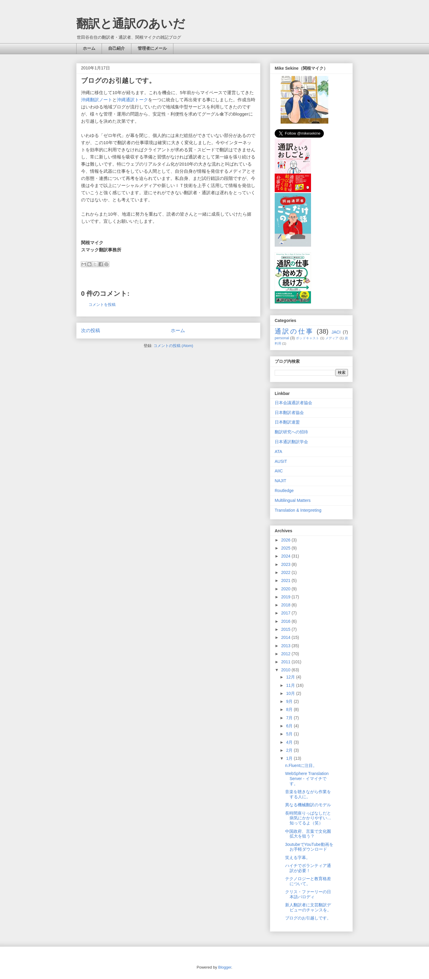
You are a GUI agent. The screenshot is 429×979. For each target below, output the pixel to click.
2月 (290, 750)
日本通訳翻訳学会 (291, 441)
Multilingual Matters (293, 500)
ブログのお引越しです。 (308, 918)
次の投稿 (90, 330)
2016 (286, 621)
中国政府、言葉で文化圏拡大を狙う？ (308, 834)
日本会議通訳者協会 (293, 402)
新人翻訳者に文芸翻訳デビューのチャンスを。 (308, 907)
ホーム (89, 48)
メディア (332, 338)
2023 (286, 564)
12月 (291, 677)
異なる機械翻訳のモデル (308, 804)
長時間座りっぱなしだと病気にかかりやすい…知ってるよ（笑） (308, 818)
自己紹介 (116, 48)
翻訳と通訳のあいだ (130, 23)
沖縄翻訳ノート (96, 99)
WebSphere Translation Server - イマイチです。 (307, 778)
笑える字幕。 (297, 857)
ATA (278, 451)
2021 (286, 580)
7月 (290, 717)
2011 (286, 661)
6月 (290, 725)
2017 (286, 613)
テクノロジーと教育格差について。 (308, 881)
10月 (291, 693)
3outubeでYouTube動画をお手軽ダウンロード (309, 847)
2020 (286, 588)
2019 (286, 596)
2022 (286, 572)
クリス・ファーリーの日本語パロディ (308, 894)
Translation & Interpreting (298, 510)
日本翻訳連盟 (287, 422)
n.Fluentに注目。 (301, 765)
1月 (290, 758)
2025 (286, 548)
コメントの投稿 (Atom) (173, 345)
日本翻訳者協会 (289, 412)
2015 (286, 629)
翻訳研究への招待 (291, 431)
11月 (291, 685)
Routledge (284, 490)
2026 (286, 540)
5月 (290, 733)
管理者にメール (152, 48)
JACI (336, 332)
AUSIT (281, 461)
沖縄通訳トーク (132, 99)
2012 (286, 653)
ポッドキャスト (307, 338)
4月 (290, 742)
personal (282, 338)
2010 (286, 669)
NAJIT (280, 480)
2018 (286, 605)
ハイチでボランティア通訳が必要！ (308, 868)
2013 (286, 645)
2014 (286, 637)
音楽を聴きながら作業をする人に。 (308, 794)
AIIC (279, 471)
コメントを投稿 (102, 304)
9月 (290, 701)
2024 (286, 556)
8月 (290, 709)
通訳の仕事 (294, 331)
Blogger (224, 967)
